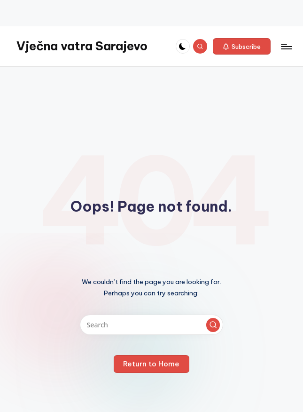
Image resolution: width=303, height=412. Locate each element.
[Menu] (286, 46)
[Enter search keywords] (151, 325)
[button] (242, 46)
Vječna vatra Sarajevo (82, 46)
